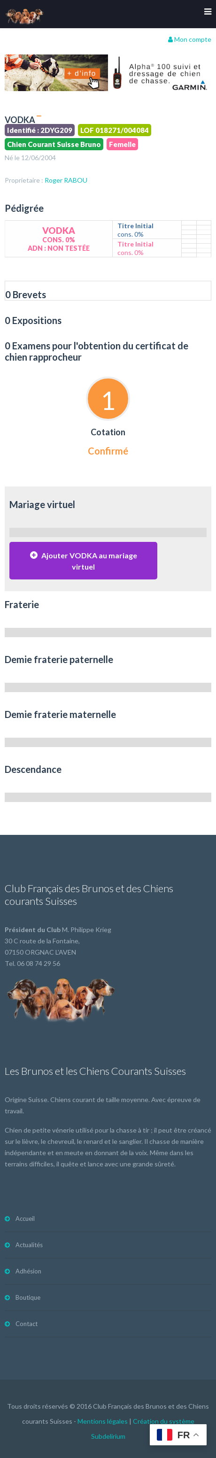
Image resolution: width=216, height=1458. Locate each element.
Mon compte (189, 39)
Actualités (29, 1245)
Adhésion (28, 1271)
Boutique (27, 1297)
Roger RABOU (66, 180)
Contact (26, 1323)
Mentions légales (102, 1421)
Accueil (25, 1218)
